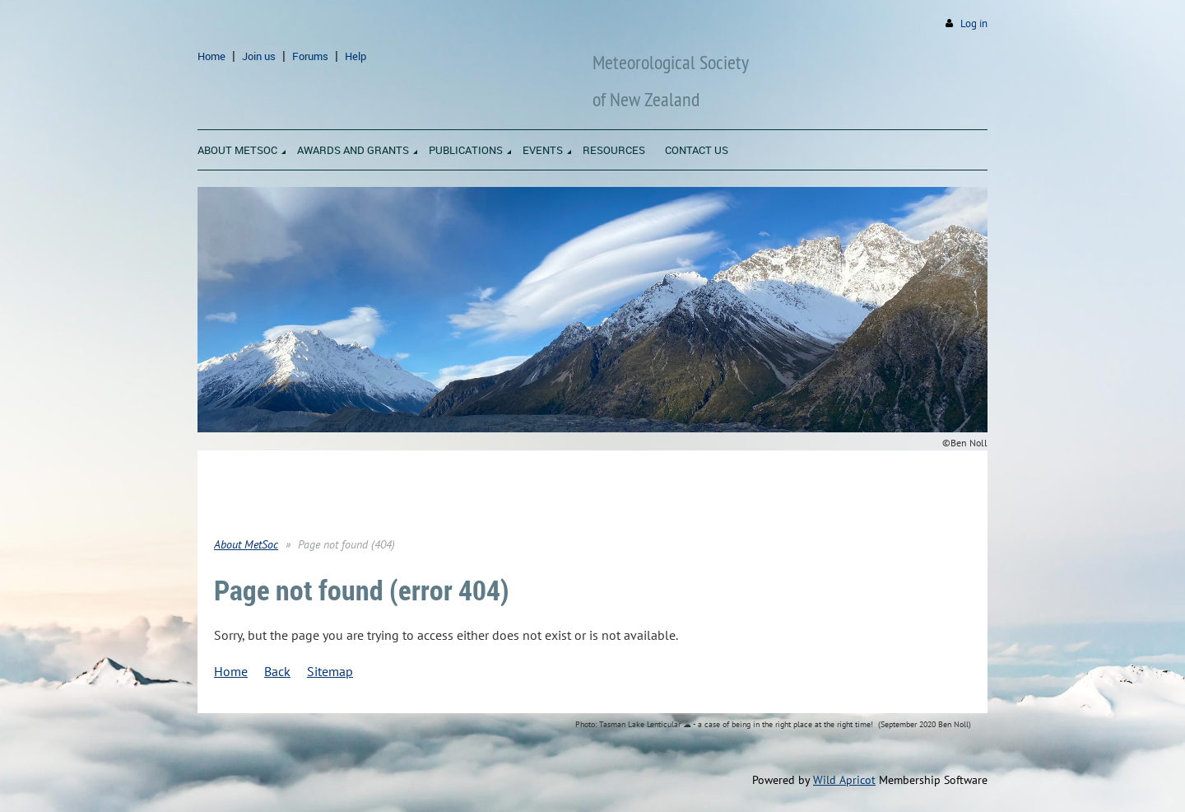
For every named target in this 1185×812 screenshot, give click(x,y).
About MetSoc (246, 544)
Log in (974, 23)
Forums (310, 56)
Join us (259, 56)
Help (355, 56)
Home (211, 56)
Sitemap (330, 671)
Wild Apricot (844, 779)
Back (277, 671)
